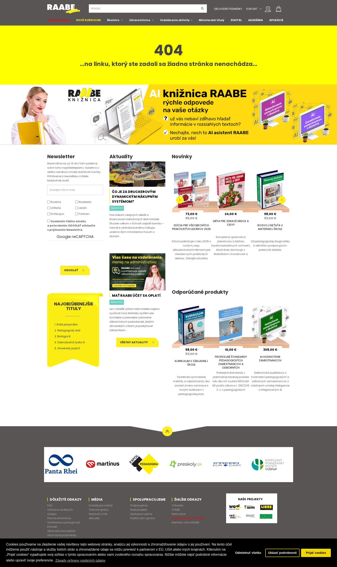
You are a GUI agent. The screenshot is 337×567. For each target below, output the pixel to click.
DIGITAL (236, 20)
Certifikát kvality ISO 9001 (188, 518)
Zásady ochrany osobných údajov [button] (97, 560)
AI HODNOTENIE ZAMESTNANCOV (270, 358)
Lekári (81, 208)
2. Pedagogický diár (67, 330)
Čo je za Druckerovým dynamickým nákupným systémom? (135, 196)
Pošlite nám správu (142, 518)
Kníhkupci (55, 214)
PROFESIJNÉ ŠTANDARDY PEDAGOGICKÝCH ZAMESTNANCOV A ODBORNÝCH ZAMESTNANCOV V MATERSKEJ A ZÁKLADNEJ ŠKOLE (231, 367)
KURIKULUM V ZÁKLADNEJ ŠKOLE (191, 363)
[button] (260, 9)
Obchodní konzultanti (61, 531)
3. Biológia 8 (62, 336)
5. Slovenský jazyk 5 (67, 348)
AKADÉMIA (255, 20)
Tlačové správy (99, 509)
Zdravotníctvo (139, 20)
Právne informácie (59, 518)
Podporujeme (139, 505)
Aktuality (94, 518)
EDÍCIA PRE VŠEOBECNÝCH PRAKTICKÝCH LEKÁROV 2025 (191, 227)
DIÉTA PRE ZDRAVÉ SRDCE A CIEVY (231, 223)
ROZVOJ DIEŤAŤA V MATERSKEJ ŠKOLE (270, 227)
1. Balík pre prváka (65, 324)
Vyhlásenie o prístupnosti (63, 522)
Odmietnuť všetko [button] (247, 552)
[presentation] (76, 253)
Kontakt (252, 9)
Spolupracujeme (141, 514)
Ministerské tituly (211, 20)
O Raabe (177, 505)
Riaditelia (83, 202)
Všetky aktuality (137, 342)
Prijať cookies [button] (316, 552)
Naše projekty (138, 509)
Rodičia (54, 202)
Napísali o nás (98, 514)
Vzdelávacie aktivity (175, 20)
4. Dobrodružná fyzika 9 (69, 342)
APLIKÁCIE (276, 20)
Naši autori (179, 514)
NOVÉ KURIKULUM (88, 20)
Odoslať (74, 270)
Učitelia (54, 208)
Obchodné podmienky (228, 9)
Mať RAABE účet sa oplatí (136, 295)
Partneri (82, 214)
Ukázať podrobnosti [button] (282, 552)
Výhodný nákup (58, 20)
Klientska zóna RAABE (185, 522)
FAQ (49, 505)
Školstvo (113, 20)
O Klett (176, 509)
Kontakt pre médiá (101, 505)
